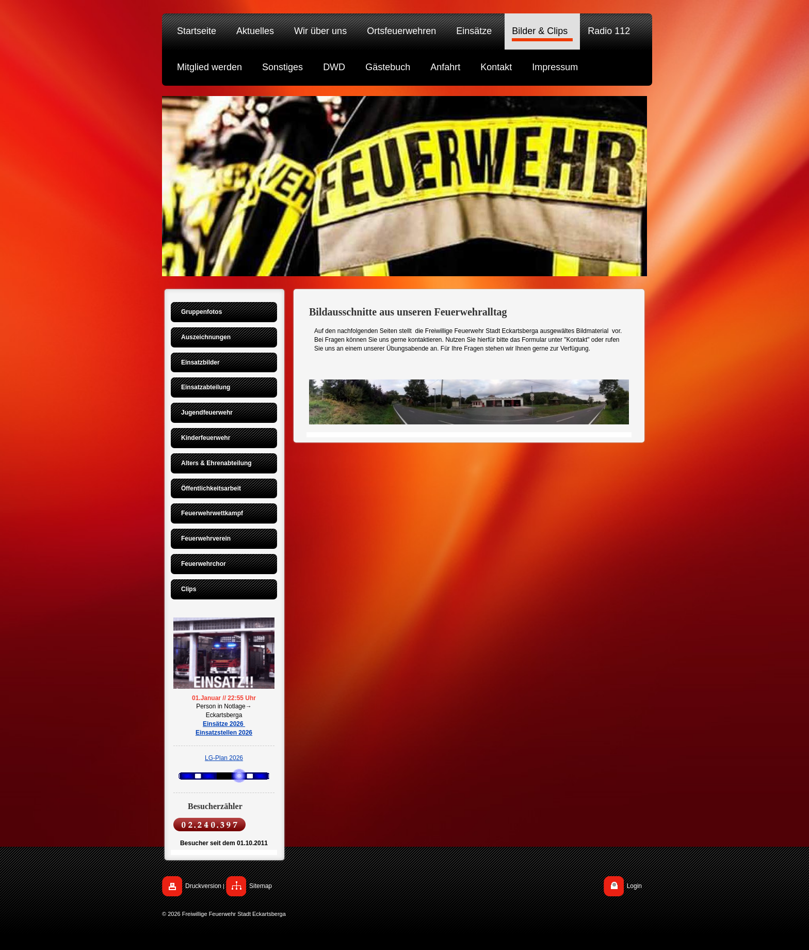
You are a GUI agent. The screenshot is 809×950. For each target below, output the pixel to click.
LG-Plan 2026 (224, 758)
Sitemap (260, 886)
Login (634, 886)
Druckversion (203, 886)
